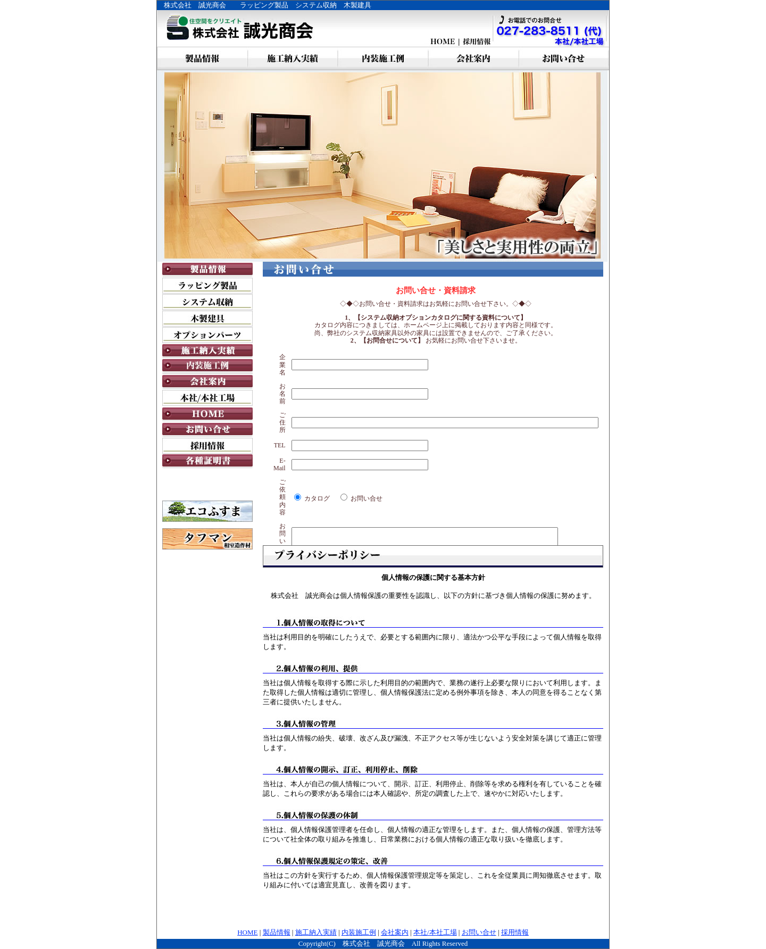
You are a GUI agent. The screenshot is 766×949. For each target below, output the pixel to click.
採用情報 (515, 932)
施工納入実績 (316, 932)
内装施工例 (359, 932)
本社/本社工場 (435, 932)
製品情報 (276, 932)
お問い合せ (479, 932)
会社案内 (395, 932)
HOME (247, 932)
